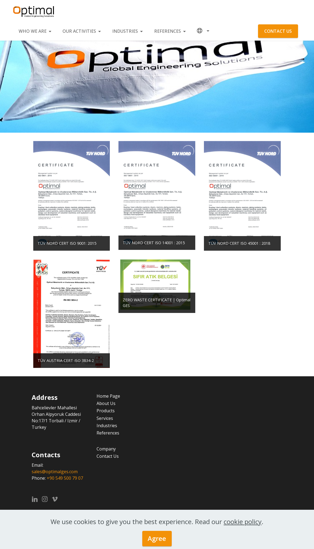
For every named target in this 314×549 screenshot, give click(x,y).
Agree (157, 538)
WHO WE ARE (33, 31)
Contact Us (108, 456)
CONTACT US (278, 31)
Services (105, 418)
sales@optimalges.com (55, 472)
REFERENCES (167, 31)
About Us (106, 403)
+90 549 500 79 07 (65, 478)
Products (106, 411)
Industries (107, 426)
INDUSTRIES (125, 31)
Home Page (108, 396)
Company (106, 449)
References (108, 433)
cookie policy (243, 521)
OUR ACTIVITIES (79, 31)
